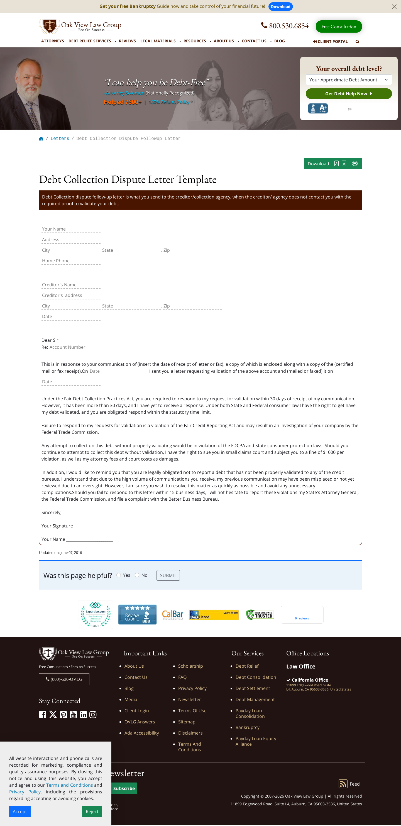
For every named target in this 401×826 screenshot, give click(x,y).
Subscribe (124, 789)
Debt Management (255, 700)
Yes (126, 576)
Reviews (127, 40)
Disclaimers (190, 734)
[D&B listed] (213, 615)
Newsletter (189, 700)
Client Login (136, 711)
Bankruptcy (248, 728)
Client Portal (330, 41)
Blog (279, 40)
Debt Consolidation (256, 678)
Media (130, 700)
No (144, 576)
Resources (195, 40)
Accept (20, 811)
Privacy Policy (192, 689)
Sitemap (186, 723)
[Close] (394, 6)
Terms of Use (192, 711)
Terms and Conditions (189, 748)
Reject (92, 811)
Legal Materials (158, 40)
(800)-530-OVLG (66, 680)
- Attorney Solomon (124, 93)
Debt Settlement (253, 689)
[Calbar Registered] (173, 615)
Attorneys (52, 40)
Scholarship (190, 667)
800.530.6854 (285, 25)
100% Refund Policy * (171, 102)
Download (280, 6)
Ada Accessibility (141, 734)
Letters (60, 139)
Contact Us (254, 40)
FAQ (182, 678)
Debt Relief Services (90, 40)
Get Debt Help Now (349, 94)
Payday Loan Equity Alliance (256, 742)
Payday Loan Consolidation (250, 714)
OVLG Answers (139, 723)
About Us (224, 40)
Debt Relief (247, 667)
